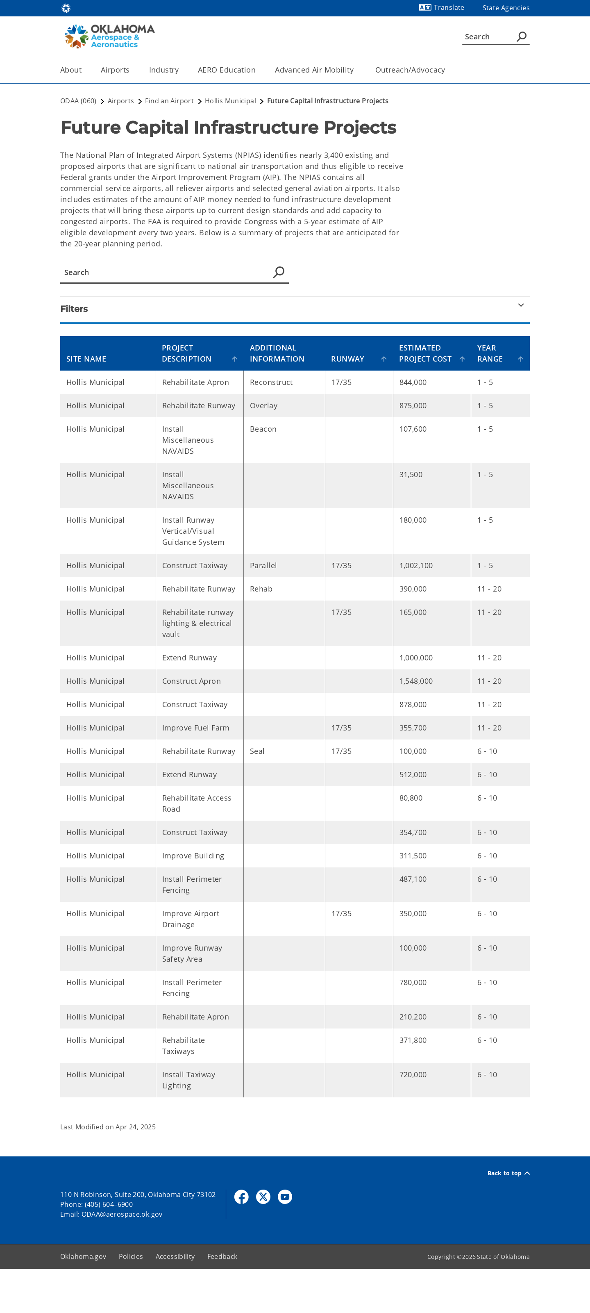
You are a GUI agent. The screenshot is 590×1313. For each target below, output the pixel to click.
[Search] (496, 36)
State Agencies (506, 7)
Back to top (509, 1217)
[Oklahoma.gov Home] (66, 7)
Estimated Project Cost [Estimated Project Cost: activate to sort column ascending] (426, 359)
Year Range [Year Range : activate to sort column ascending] (493, 364)
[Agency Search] (521, 36)
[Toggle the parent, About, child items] (84, 70)
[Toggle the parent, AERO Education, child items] (258, 70)
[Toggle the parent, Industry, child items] (181, 70)
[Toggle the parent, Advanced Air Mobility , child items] (358, 70)
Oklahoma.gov (83, 1300)
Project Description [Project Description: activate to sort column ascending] (192, 364)
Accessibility (175, 1300)
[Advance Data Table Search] (174, 273)
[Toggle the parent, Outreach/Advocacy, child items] (448, 70)
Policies (131, 1300)
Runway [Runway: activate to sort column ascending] (357, 370)
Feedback (222, 1300)
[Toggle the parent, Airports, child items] (132, 70)
